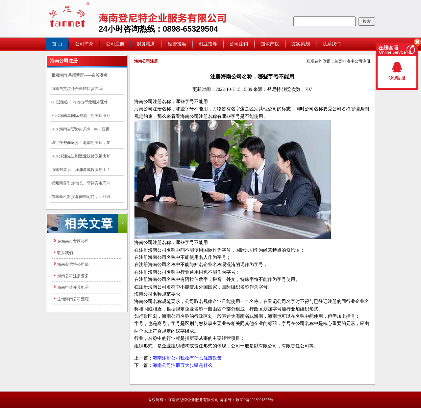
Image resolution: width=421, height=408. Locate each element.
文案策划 (300, 43)
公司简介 (84, 43)
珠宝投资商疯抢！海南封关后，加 (81, 142)
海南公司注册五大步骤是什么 (182, 365)
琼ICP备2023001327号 (254, 399)
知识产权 (269, 43)
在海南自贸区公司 (73, 241)
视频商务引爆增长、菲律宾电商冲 (81, 183)
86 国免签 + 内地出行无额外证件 (79, 102)
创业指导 (208, 43)
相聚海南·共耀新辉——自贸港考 (79, 75)
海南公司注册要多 (73, 276)
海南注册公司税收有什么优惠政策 (187, 358)
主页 (338, 61)
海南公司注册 (358, 61)
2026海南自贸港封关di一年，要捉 (80, 129)
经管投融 (177, 43)
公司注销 (239, 43)
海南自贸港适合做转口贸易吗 (77, 88)
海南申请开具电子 (73, 287)
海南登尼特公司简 (73, 264)
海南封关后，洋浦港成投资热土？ (81, 169)
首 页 (57, 43)
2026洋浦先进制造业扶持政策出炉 (81, 156)
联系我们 (331, 43)
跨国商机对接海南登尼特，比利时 (81, 196)
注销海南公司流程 (73, 299)
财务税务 (146, 43)
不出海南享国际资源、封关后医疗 (81, 115)
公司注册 (115, 43)
